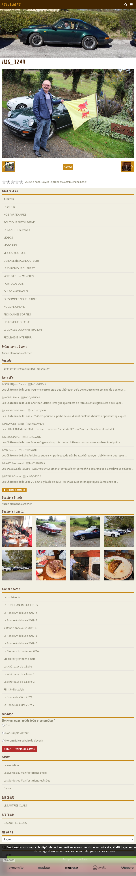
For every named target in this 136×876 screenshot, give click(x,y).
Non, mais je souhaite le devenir (22, 740)
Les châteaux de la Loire (18, 666)
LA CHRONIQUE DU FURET (19, 268)
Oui (6, 725)
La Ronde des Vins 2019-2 (19, 705)
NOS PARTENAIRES (15, 214)
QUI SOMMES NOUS (16, 291)
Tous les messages (14, 489)
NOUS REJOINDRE (14, 306)
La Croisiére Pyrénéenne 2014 (21, 651)
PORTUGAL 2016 (14, 283)
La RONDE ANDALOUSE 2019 (21, 605)
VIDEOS (8, 237)
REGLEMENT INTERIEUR (18, 337)
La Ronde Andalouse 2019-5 (20, 635)
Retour (68, 166)
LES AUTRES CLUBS (15, 805)
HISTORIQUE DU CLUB (17, 322)
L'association (11, 765)
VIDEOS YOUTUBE (15, 253)
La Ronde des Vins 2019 (18, 697)
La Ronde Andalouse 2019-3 (20, 620)
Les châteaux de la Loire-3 (19, 681)
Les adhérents (12, 597)
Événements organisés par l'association (27, 368)
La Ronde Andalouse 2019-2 (20, 612)
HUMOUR (9, 207)
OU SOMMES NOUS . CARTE (20, 299)
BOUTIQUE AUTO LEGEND (19, 222)
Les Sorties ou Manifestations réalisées (27, 780)
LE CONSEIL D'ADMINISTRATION (23, 329)
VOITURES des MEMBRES (19, 276)
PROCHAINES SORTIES (17, 314)
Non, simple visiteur (15, 733)
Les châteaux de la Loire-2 (19, 674)
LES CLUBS (8, 798)
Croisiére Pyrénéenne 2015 (19, 658)
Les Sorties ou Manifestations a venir (25, 772)
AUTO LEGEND (11, 4)
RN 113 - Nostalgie (14, 689)
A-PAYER (9, 199)
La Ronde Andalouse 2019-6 (20, 643)
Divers (7, 788)
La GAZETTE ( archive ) (17, 230)
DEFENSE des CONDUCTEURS (22, 260)
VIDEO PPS (10, 245)
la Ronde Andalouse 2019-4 (20, 628)
